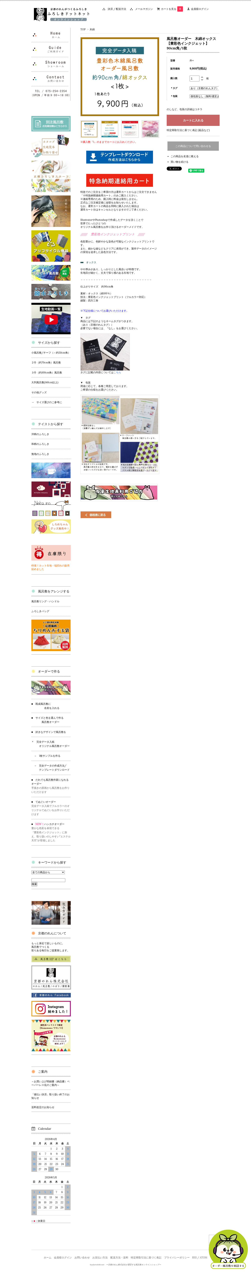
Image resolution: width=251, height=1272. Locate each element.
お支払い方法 (100, 1257)
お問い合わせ (82, 1257)
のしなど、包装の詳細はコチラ (184, 109)
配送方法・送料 (119, 1257)
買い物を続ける (179, 162)
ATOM (203, 1257)
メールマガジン (143, 9)
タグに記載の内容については (100, 372)
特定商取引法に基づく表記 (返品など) (188, 130)
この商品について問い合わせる (193, 146)
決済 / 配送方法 (115, 9)
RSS (194, 1257)
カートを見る (172, 9)
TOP (82, 29)
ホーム (47, 1257)
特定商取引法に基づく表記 (146, 1257)
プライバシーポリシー (177, 1257)
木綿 (92, 29)
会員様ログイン (200, 9)
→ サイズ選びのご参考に (46, 402)
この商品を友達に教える (185, 156)
